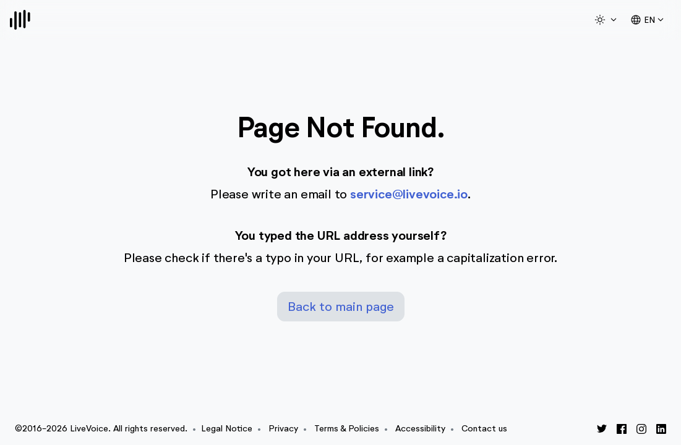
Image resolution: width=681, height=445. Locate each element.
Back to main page (341, 306)
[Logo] (20, 20)
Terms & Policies (346, 428)
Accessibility (420, 428)
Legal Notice (226, 428)
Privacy (283, 428)
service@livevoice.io (409, 194)
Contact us (484, 428)
